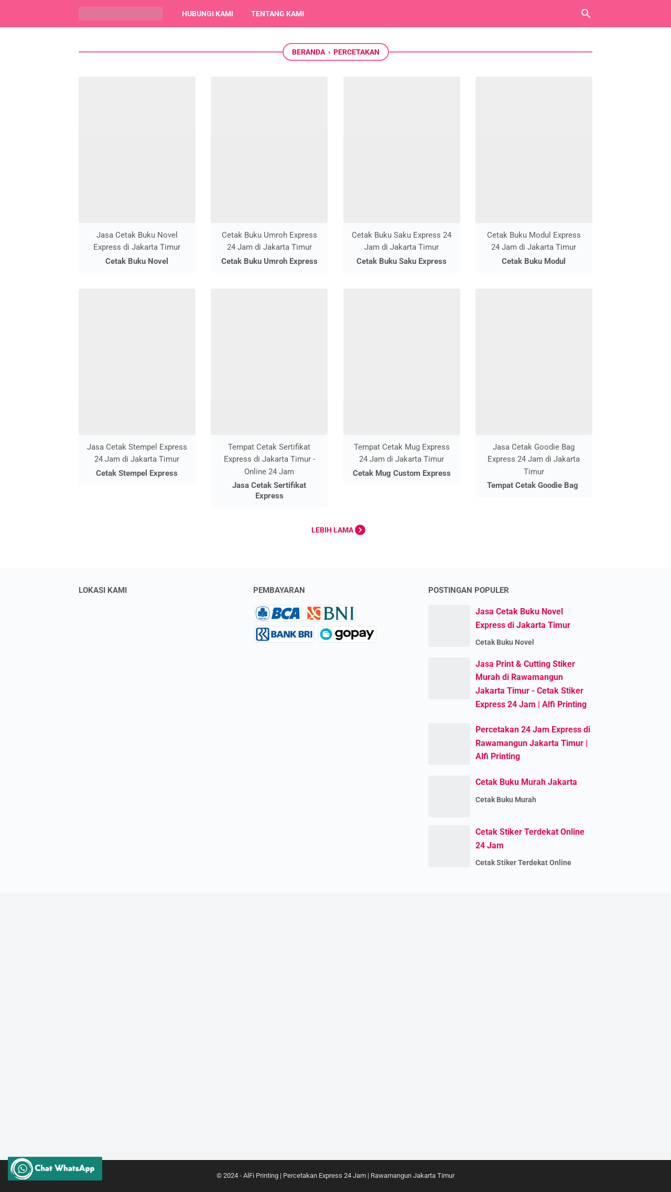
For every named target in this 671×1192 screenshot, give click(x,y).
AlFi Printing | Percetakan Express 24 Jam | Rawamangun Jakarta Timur (348, 1175)
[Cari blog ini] (586, 13)
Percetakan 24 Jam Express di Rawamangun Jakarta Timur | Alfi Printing (532, 743)
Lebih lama (338, 530)
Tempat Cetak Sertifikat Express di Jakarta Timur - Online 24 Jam (269, 459)
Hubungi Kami (207, 13)
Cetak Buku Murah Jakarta (526, 782)
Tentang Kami (277, 13)
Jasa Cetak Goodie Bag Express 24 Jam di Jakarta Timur (534, 459)
